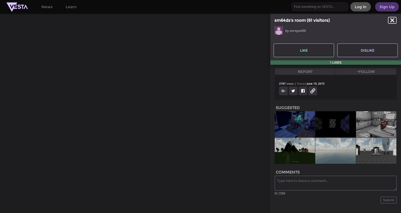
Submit (388, 201)
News (47, 6)
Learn (71, 6)
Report (305, 71)
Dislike (368, 50)
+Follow (366, 71)
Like (304, 50)
